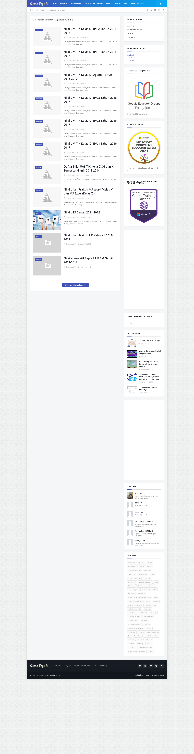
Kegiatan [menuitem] (75, 3)
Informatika (141, 593)
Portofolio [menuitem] (136, 3)
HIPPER (154, 590)
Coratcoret (131, 574)
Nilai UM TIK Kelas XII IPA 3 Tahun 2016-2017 (91, 100)
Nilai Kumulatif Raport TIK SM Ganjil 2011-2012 (88, 260)
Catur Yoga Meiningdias (50, 675)
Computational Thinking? (149, 340)
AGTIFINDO (131, 563)
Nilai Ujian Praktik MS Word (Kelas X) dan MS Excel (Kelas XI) (88, 191)
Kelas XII (130, 605)
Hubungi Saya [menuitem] (120, 3)
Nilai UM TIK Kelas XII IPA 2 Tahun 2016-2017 (91, 123)
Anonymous (140, 540)
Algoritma (141, 563)
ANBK (150, 563)
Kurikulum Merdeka (134, 609)
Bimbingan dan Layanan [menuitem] (97, 3)
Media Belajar (132, 613)
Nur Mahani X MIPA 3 (144, 521)
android (141, 567)
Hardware (145, 590)
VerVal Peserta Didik (145, 647)
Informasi (131, 593)
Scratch (147, 636)
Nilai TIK (147, 624)
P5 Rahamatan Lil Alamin (136, 628)
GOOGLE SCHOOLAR (134, 30)
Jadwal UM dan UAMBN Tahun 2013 (139, 597)
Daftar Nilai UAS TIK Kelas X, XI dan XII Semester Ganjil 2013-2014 (89, 168)
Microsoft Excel (148, 617)
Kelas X (148, 601)
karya (130, 601)
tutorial (149, 643)
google (154, 586)
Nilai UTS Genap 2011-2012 (82, 212)
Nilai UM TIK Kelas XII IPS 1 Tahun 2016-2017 (90, 54)
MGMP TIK (143, 613)
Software (131, 643)
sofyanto (139, 493)
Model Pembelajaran (134, 624)
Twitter (129, 57)
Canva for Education (134, 570)
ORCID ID (130, 33)
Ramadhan (137, 636)
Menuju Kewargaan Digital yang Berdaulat (150, 352)
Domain (152, 574)
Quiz (129, 636)
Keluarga (139, 605)
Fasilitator (131, 586)
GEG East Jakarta (143, 586)
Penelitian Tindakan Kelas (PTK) (149, 632)
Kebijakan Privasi (37, 10)
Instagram (131, 60)
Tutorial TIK (131, 647)
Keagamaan (138, 601)
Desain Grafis (142, 574)
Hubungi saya (158, 675)
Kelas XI (155, 601)
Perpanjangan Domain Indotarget (148, 388)
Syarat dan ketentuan (56, 10)
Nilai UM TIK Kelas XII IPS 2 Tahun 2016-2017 (90, 31)
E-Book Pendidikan (134, 578)
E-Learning (147, 578)
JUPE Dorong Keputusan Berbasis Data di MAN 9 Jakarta (149, 364)
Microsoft (153, 613)
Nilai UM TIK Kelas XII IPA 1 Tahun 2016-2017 (91, 145)
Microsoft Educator (134, 617)
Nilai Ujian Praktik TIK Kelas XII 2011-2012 (88, 237)
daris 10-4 (139, 503)
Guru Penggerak (133, 590)
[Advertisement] (144, 269)
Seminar (155, 636)
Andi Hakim (131, 567)
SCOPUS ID (131, 37)
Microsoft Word (133, 620)
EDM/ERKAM (132, 582)
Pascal (149, 628)
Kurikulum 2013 (151, 605)
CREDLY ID (130, 26)
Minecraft (144, 620)
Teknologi (140, 643)
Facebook (130, 55)
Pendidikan (131, 632)
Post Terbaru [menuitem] (59, 3)
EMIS (156, 582)
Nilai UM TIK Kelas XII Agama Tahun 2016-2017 (88, 77)
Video (150, 651)
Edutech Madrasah (145, 582)
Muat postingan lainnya (75, 285)
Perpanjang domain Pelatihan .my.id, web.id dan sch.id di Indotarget (149, 376)
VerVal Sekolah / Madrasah (136, 651)
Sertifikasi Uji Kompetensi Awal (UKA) (140, 640)
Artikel (149, 567)
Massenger (147, 609)
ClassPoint (147, 570)
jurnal (156, 597)
